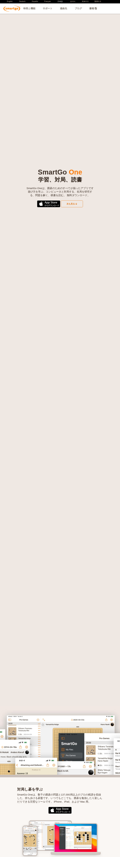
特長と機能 (29, 8)
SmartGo (13, 8)
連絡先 (63, 8)
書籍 (93, 8)
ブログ (78, 8)
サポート (47, 8)
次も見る (72, 204)
